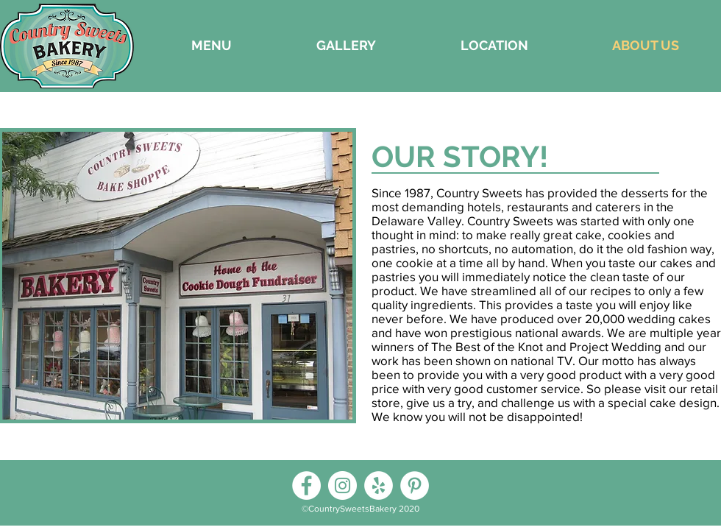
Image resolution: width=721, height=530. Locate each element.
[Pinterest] (414, 485)
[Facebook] (306, 485)
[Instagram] (342, 485)
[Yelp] (378, 485)
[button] (346, 45)
